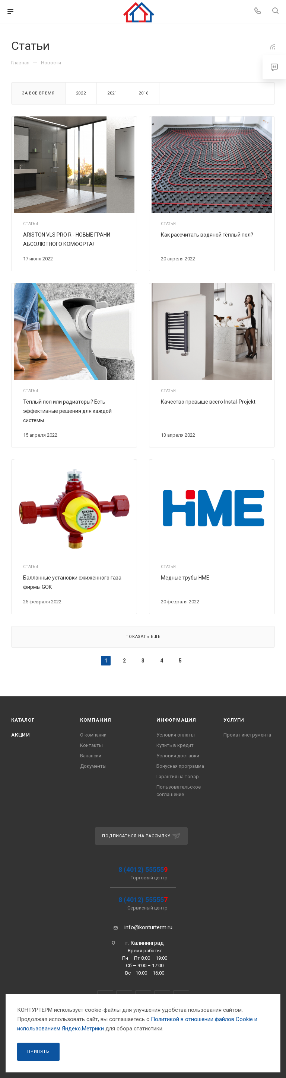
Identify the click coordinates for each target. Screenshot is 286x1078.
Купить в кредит (175, 745)
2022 (81, 93)
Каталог (23, 720)
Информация (176, 720)
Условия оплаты (175, 735)
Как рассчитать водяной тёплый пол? (207, 235)
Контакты (91, 745)
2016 (144, 93)
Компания (95, 720)
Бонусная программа (180, 766)
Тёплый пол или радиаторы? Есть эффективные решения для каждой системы (67, 411)
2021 (112, 93)
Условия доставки (177, 755)
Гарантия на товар (177, 776)
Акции (20, 735)
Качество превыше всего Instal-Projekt (208, 402)
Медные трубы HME (185, 578)
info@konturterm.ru (148, 927)
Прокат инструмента (247, 735)
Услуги (233, 720)
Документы (93, 766)
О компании (93, 735)
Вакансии (90, 755)
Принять (38, 1051)
